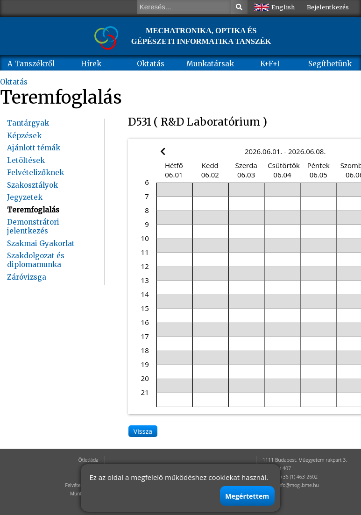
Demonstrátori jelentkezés (33, 226)
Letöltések (26, 160)
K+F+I (270, 63)
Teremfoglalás (33, 209)
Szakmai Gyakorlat (41, 243)
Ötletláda (88, 460)
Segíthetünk (330, 63)
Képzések (24, 135)
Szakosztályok (32, 185)
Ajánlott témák (33, 147)
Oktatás (150, 63)
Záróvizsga (26, 277)
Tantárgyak (28, 123)
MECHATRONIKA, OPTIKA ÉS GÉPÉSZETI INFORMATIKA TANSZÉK (201, 36)
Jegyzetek (24, 197)
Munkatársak (210, 63)
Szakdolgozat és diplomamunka (35, 260)
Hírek (91, 63)
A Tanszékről (31, 63)
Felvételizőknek (35, 172)
